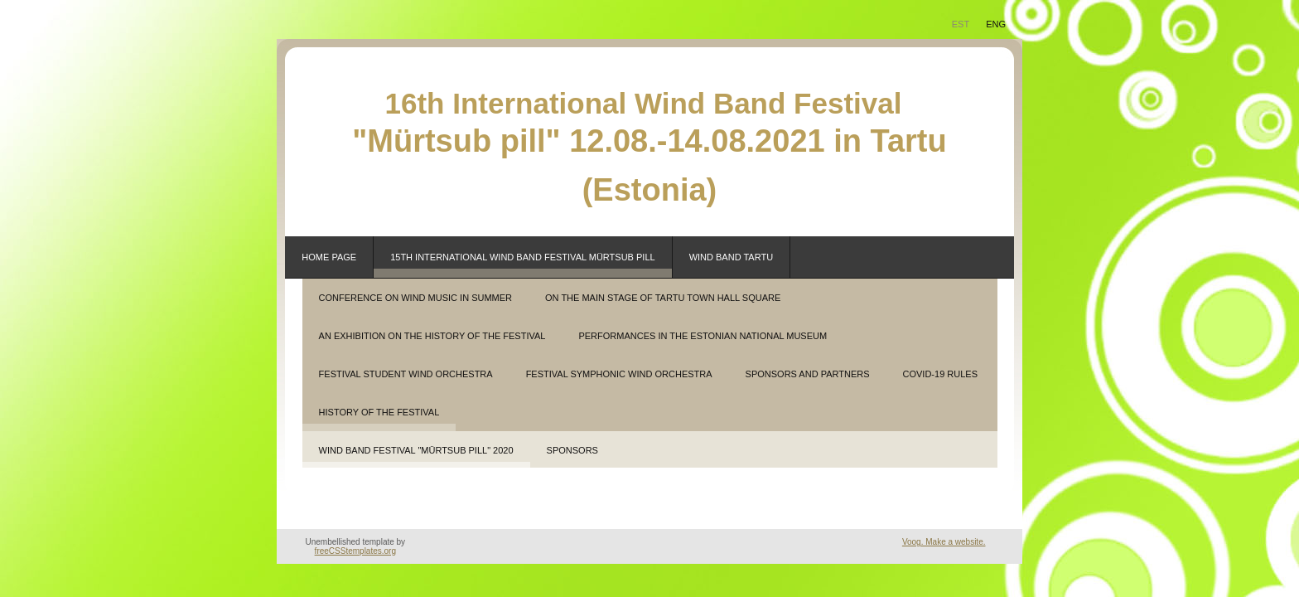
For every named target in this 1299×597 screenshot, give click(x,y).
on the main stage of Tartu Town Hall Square (662, 298)
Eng (996, 24)
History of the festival (379, 412)
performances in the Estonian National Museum (702, 336)
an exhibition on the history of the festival (432, 336)
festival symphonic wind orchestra (619, 374)
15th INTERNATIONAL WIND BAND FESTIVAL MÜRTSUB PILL (522, 257)
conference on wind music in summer (415, 298)
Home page (329, 257)
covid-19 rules (940, 374)
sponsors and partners (808, 374)
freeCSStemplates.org (355, 551)
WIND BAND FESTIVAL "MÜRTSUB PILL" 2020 (416, 450)
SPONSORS (572, 450)
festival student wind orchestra (406, 374)
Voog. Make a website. (944, 541)
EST (960, 24)
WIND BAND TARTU (731, 257)
